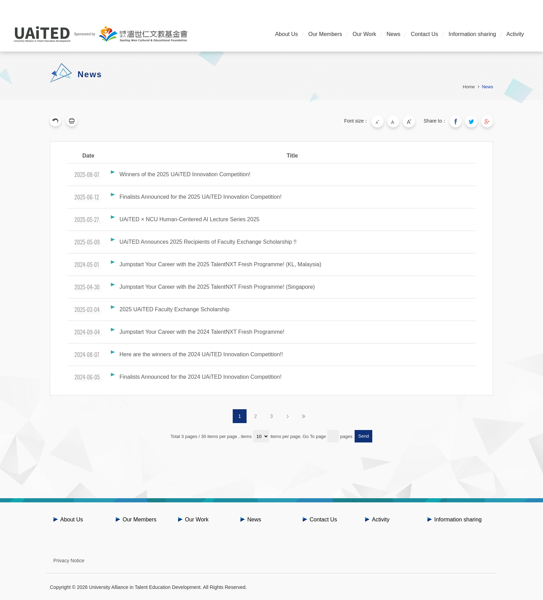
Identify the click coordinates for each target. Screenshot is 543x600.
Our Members (325, 34)
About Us (286, 34)
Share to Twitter (473, 120)
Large (412, 120)
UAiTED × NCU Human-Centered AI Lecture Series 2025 (189, 218)
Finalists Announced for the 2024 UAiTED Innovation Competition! (200, 376)
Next (287, 415)
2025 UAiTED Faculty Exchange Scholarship (174, 308)
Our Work (364, 34)
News (393, 34)
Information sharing (472, 34)
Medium (398, 120)
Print (71, 120)
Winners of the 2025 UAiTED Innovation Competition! (184, 173)
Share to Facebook (458, 120)
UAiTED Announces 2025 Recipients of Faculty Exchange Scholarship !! (207, 241)
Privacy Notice (68, 559)
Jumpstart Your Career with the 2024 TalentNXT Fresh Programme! (201, 331)
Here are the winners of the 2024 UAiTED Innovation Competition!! (201, 353)
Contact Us (424, 34)
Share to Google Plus (487, 120)
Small (383, 120)
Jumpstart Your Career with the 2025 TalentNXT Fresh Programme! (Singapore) (217, 286)
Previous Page (55, 120)
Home (469, 86)
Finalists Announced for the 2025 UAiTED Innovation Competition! (200, 196)
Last (303, 415)
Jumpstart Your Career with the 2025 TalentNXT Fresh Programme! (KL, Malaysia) (220, 263)
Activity (515, 34)
